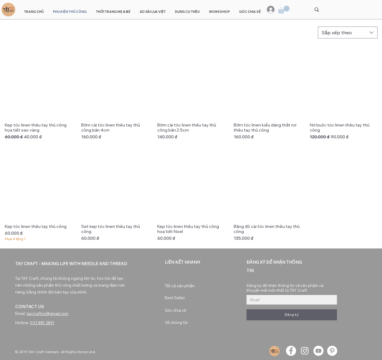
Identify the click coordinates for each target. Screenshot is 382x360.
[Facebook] (291, 351)
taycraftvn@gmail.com (47, 313)
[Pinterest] (332, 351)
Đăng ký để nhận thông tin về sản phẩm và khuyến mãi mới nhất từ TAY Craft (285, 288)
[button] (283, 9)
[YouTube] (318, 351)
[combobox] (348, 32)
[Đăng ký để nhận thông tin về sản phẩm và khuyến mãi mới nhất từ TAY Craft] (290, 300)
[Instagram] (305, 351)
